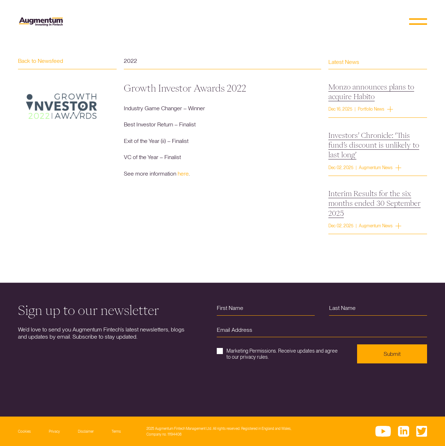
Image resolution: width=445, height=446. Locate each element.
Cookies (24, 431)
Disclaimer (86, 431)
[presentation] (271, 385)
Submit (392, 353)
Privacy (54, 431)
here (183, 173)
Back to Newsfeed (40, 60)
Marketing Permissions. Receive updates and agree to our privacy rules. (277, 354)
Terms (116, 431)
